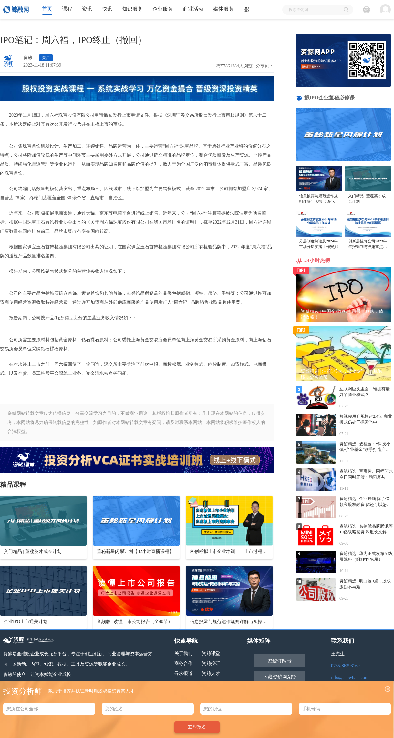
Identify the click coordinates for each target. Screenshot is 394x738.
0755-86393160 (345, 665)
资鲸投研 (211, 663)
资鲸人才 (211, 673)
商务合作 (183, 663)
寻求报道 (183, 673)
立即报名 (197, 726)
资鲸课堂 (211, 653)
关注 (46, 58)
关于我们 (183, 653)
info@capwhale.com (349, 677)
